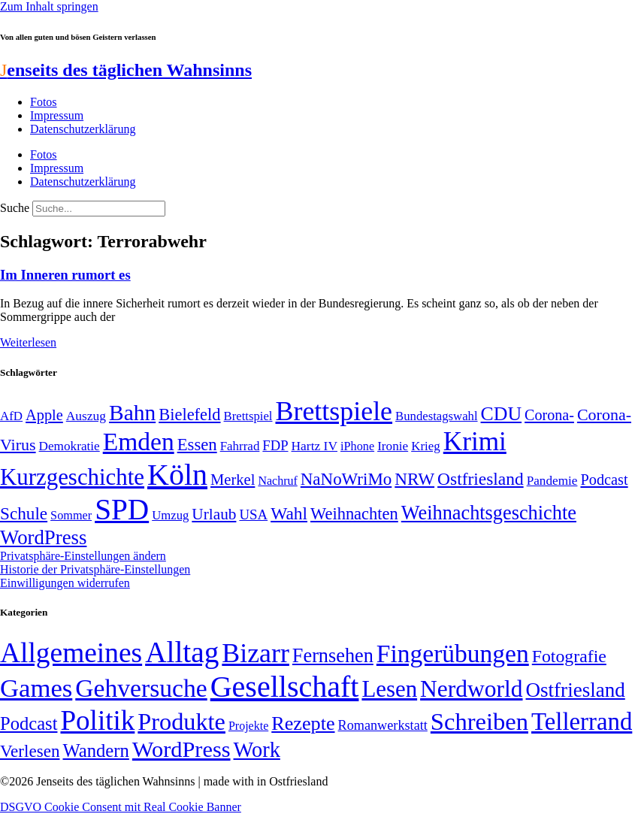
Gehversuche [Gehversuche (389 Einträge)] (141, 688)
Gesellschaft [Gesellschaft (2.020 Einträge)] (284, 687)
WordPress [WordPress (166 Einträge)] (181, 749)
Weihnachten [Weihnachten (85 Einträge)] (354, 513)
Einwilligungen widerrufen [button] (65, 582)
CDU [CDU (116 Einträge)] (501, 414)
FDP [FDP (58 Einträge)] (275, 445)
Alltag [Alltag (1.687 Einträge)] (182, 652)
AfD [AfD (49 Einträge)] (11, 416)
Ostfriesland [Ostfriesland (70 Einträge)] (575, 690)
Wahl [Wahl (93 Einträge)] (289, 513)
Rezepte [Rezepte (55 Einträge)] (302, 723)
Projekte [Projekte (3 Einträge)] (248, 725)
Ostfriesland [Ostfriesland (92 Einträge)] (480, 479)
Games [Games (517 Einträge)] (36, 688)
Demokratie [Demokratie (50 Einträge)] (69, 446)
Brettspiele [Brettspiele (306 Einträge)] (334, 411)
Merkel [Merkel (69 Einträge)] (232, 479)
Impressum (56, 115)
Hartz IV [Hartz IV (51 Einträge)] (314, 445)
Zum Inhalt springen (49, 6)
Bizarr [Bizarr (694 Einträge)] (255, 653)
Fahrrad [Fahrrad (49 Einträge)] (240, 446)
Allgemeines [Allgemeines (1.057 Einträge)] (71, 652)
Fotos (43, 101)
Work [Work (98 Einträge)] (257, 749)
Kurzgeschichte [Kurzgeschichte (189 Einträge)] (72, 477)
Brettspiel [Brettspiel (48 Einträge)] (248, 416)
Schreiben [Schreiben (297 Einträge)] (479, 721)
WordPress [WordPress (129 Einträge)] (43, 537)
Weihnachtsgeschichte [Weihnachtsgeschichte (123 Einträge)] (488, 513)
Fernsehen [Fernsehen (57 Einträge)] (332, 656)
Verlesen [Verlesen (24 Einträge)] (29, 751)
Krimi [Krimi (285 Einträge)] (474, 441)
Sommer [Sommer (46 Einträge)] (71, 515)
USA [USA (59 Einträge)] (253, 514)
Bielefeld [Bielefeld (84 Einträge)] (189, 414)
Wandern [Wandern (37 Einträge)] (95, 750)
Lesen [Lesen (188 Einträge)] (389, 689)
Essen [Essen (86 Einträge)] (197, 444)
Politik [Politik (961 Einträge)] (97, 720)
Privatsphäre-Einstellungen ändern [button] (83, 555)
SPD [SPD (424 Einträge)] (122, 509)
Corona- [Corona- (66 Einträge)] (549, 415)
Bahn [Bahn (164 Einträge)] (132, 413)
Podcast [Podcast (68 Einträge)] (603, 479)
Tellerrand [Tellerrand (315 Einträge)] (581, 721)
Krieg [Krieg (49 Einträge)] (425, 446)
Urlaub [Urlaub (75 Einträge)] (214, 514)
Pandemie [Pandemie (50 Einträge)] (552, 481)
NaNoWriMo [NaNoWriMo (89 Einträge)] (346, 479)
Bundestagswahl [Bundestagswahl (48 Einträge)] (436, 416)
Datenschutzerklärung (82, 129)
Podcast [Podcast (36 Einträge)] (28, 723)
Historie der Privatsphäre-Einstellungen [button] (95, 569)
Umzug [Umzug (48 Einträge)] (170, 515)
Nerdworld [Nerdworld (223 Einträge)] (471, 689)
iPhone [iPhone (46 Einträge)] (357, 446)
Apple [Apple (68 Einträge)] (44, 415)
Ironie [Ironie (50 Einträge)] (392, 446)
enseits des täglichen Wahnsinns (126, 70)
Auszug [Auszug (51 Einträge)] (86, 415)
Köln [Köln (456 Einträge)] (177, 475)
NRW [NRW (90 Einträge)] (414, 479)
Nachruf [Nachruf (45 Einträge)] (277, 480)
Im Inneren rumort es (65, 275)
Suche (14, 207)
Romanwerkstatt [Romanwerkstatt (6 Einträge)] (383, 725)
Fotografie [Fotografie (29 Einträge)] (569, 656)
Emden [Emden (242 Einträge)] (138, 441)
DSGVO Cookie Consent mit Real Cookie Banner (120, 806)
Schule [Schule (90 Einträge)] (23, 513)
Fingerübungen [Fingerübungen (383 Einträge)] (452, 653)
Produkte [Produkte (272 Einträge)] (181, 721)
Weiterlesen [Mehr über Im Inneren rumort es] (28, 342)
